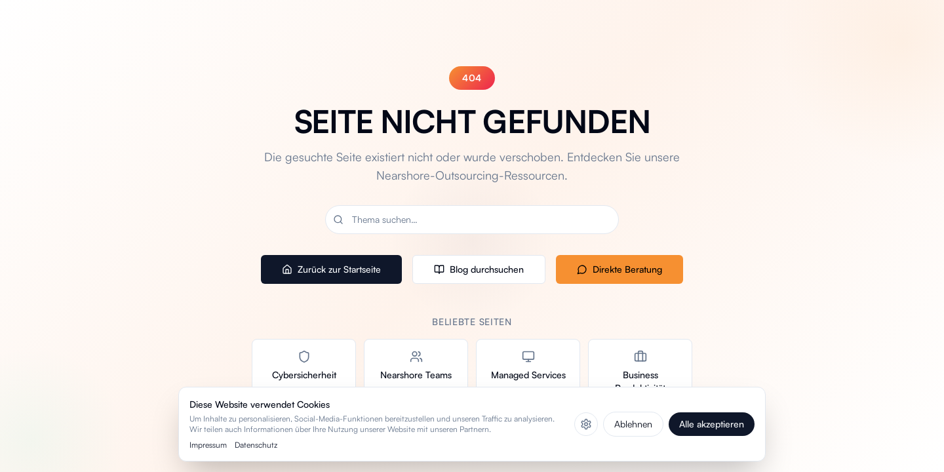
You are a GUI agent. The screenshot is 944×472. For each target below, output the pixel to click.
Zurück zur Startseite (331, 269)
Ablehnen (633, 423)
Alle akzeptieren (711, 423)
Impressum (208, 445)
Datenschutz (256, 445)
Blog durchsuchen (479, 269)
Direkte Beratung (619, 269)
